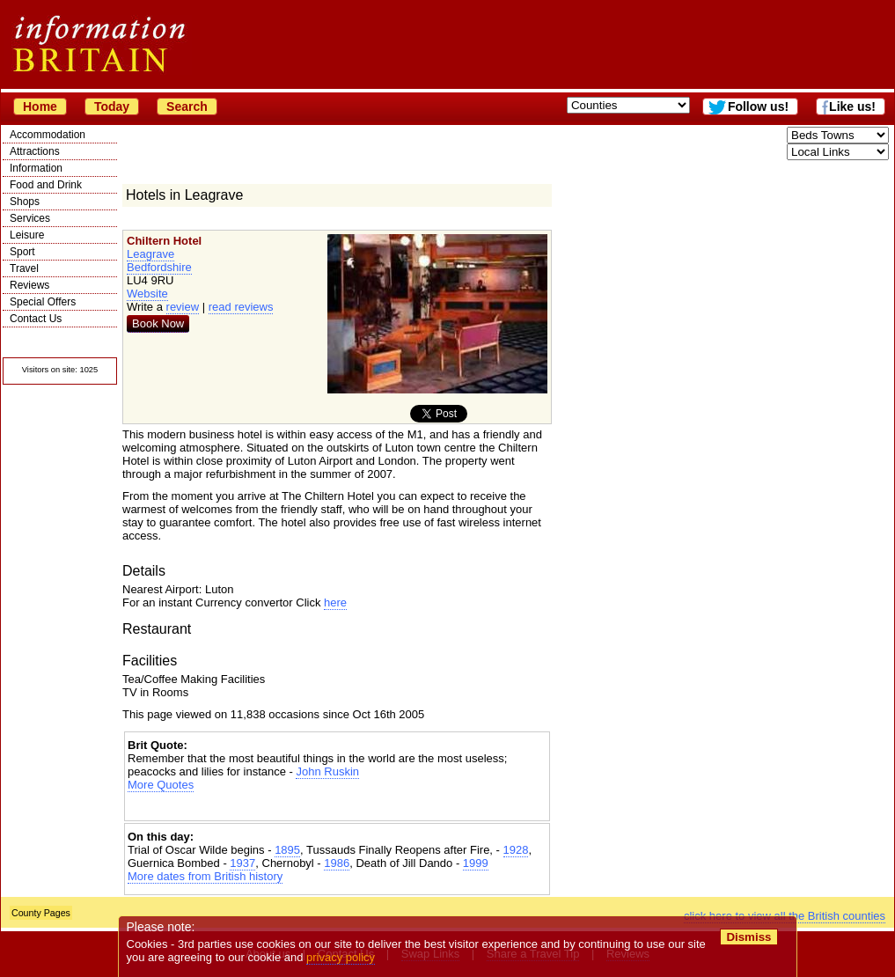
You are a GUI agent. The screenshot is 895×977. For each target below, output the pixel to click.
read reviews (241, 306)
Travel (24, 268)
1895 (287, 849)
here (335, 602)
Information (36, 168)
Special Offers (43, 302)
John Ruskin (327, 771)
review (183, 306)
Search (187, 106)
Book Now (158, 323)
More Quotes (161, 784)
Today (111, 106)
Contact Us (36, 318)
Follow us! (758, 106)
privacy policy (340, 957)
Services (30, 218)
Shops (25, 201)
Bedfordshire (159, 267)
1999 (475, 863)
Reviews (29, 285)
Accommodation (47, 135)
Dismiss (748, 937)
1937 (242, 863)
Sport (22, 252)
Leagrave (150, 254)
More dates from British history (205, 876)
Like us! (852, 106)
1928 (516, 849)
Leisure (27, 235)
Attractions (35, 151)
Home (40, 106)
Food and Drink (46, 185)
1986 (336, 863)
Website (147, 293)
